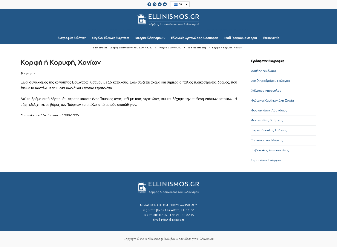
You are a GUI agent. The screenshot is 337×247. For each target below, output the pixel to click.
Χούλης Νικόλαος (263, 71)
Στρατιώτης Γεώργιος (266, 160)
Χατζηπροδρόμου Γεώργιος (270, 81)
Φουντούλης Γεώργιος (267, 120)
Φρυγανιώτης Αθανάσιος (269, 110)
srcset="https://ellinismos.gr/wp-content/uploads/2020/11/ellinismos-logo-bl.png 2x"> (168, 20)
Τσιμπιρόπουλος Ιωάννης (269, 130)
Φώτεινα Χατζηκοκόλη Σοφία (272, 100)
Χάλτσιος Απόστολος (266, 91)
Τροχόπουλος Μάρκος (267, 140)
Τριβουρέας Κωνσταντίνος (270, 150)
